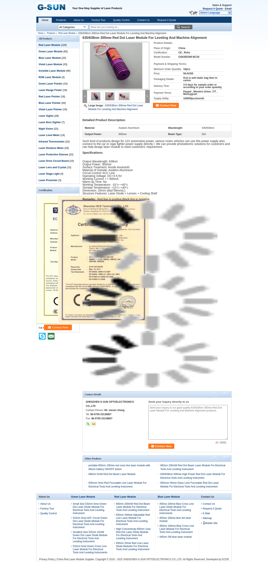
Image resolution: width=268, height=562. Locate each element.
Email (228, 8)
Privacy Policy (47, 559)
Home (45, 20)
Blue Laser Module (50, 57)
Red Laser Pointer (49, 96)
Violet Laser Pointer (50, 109)
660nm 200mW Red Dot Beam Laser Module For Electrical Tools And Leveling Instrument (133, 507)
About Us (79, 20)
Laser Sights (46, 115)
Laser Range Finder (50, 90)
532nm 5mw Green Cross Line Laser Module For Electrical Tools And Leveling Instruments (90, 549)
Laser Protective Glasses (53, 154)
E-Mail (206, 513)
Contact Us (143, 20)
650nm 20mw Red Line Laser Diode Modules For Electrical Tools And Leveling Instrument (132, 546)
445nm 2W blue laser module (175, 536)
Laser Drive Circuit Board (54, 161)
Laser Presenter (48, 180)
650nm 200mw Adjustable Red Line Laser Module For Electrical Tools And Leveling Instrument (133, 519)
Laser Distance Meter (51, 148)
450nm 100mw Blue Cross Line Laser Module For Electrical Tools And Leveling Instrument (176, 529)
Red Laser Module (66, 33)
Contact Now (168, 105)
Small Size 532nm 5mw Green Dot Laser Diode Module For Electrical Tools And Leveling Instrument (89, 508)
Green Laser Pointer (51, 83)
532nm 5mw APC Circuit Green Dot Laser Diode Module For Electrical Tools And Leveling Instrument (90, 523)
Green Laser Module (51, 51)
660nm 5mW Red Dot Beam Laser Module (112, 474)
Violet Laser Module (50, 64)
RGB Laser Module (50, 77)
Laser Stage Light (49, 173)
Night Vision (46, 128)
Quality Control (121, 20)
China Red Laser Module (70, 559)
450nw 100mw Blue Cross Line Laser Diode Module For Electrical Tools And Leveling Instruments (176, 508)
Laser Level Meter (49, 135)
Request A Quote (213, 8)
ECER (225, 559)
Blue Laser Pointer (50, 103)
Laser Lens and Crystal (52, 167)
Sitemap (207, 518)
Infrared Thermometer (52, 141)
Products (61, 20)
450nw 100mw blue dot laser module (175, 520)
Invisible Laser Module (52, 70)
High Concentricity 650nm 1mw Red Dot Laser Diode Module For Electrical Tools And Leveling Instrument (133, 534)
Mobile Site (210, 523)
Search (185, 27)
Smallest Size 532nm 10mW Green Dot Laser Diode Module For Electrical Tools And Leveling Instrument (90, 537)
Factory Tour (98, 20)
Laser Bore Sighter (50, 122)
